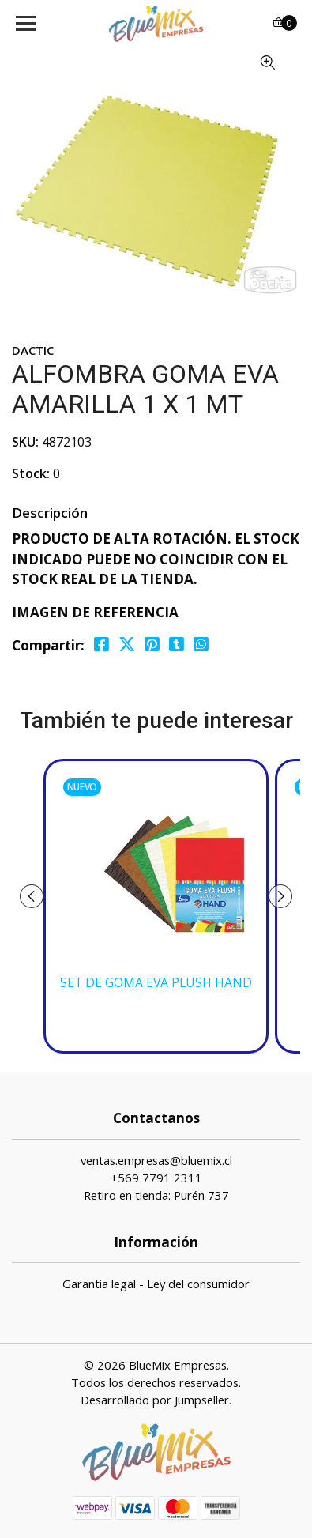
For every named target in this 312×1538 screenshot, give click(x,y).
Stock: (31, 473)
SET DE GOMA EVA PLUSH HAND (156, 982)
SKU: (25, 441)
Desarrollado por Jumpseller (155, 1400)
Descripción (50, 512)
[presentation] (31, 896)
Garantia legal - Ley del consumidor (156, 1283)
